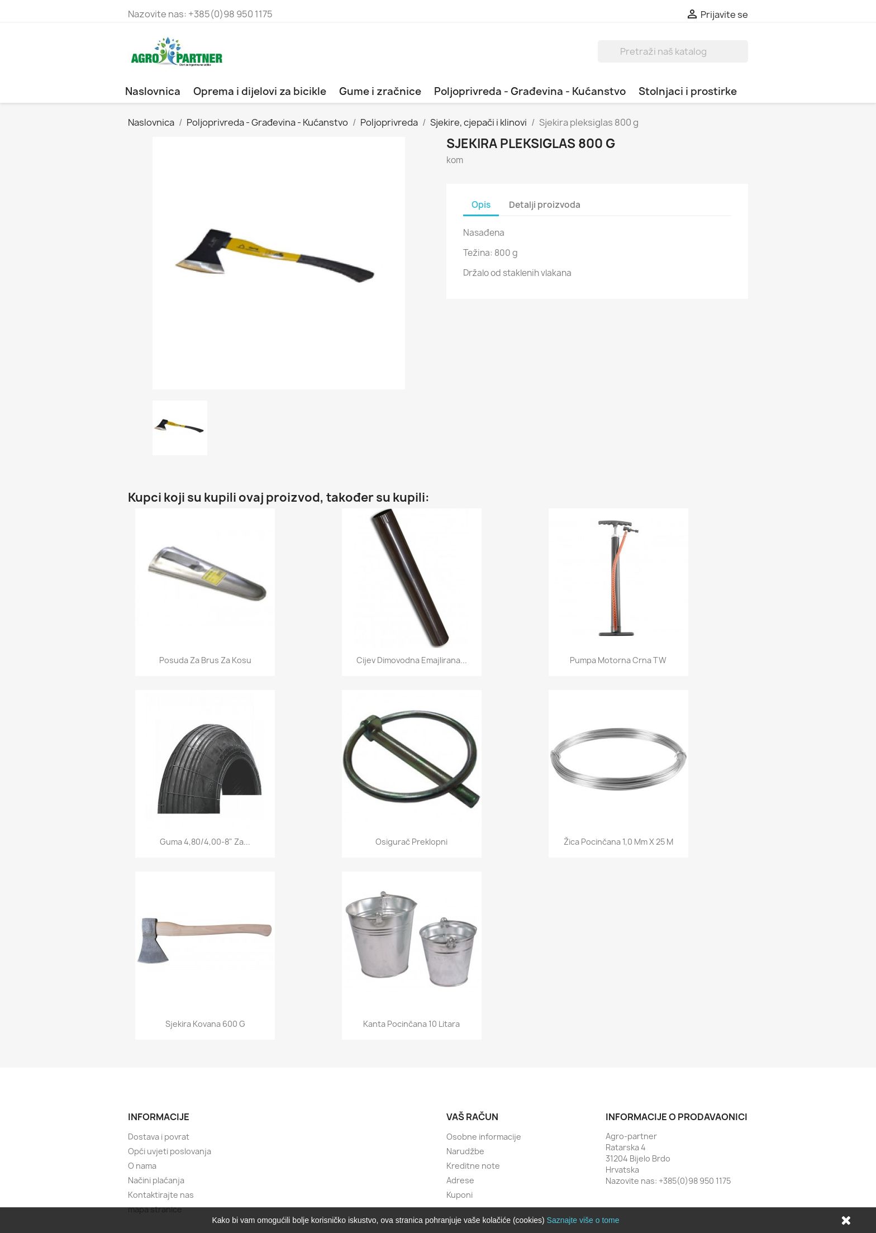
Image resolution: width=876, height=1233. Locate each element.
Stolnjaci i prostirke (688, 91)
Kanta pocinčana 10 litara (411, 1023)
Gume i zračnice (380, 91)
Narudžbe (465, 1151)
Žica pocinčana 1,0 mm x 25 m (618, 841)
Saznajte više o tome (583, 1220)
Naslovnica (152, 91)
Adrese (460, 1180)
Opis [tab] (481, 205)
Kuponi (459, 1194)
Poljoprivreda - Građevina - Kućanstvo (530, 91)
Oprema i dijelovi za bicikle (259, 91)
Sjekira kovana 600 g (205, 1023)
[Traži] (673, 51)
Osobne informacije (483, 1136)
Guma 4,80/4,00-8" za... (205, 841)
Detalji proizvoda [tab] (544, 205)
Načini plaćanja (156, 1180)
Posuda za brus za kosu (205, 660)
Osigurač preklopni (411, 841)
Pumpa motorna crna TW (618, 660)
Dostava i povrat (158, 1136)
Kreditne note (473, 1165)
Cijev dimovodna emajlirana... (411, 660)
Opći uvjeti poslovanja (169, 1151)
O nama (142, 1165)
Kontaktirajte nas (161, 1194)
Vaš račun (472, 1117)
